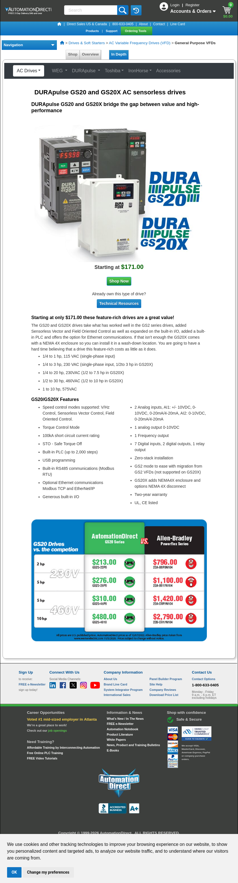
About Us (110, 679)
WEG (58, 70)
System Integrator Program (123, 689)
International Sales (117, 695)
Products (93, 31)
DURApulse (84, 70)
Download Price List (163, 695)
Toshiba (112, 70)
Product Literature (120, 734)
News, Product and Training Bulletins (133, 745)
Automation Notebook (122, 729)
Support (112, 31)
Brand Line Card (115, 684)
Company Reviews (162, 689)
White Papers (116, 739)
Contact (159, 24)
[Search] (91, 10)
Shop (73, 54)
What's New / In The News (125, 718)
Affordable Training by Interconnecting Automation (63, 747)
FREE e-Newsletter (120, 723)
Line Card (177, 24)
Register (192, 5)
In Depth (118, 54)
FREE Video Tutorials (42, 758)
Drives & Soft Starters (86, 43)
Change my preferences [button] (48, 872)
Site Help (155, 684)
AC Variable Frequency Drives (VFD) (140, 43)
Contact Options (203, 679)
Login (175, 5)
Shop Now (118, 281)
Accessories (168, 70)
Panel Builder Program (165, 679)
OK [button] (14, 872)
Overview (90, 54)
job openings (57, 730)
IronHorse (138, 70)
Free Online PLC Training (45, 753)
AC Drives (27, 70)
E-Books (113, 750)
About (143, 24)
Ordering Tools (136, 31)
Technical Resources (119, 303)
